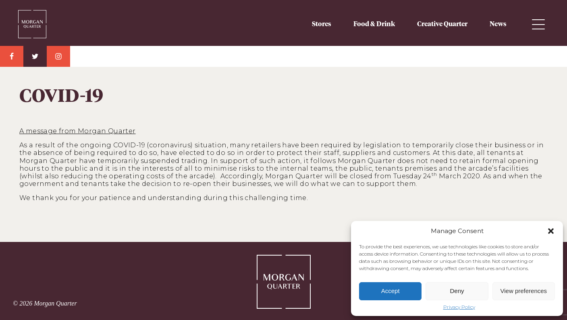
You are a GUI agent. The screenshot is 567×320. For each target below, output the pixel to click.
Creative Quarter (442, 24)
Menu (538, 24)
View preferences (524, 290)
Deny (457, 290)
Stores (321, 24)
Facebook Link (11, 56)
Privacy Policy (459, 307)
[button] (551, 231)
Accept (390, 290)
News (498, 24)
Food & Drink (374, 24)
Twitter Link (35, 56)
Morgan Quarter (32, 21)
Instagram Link (58, 56)
